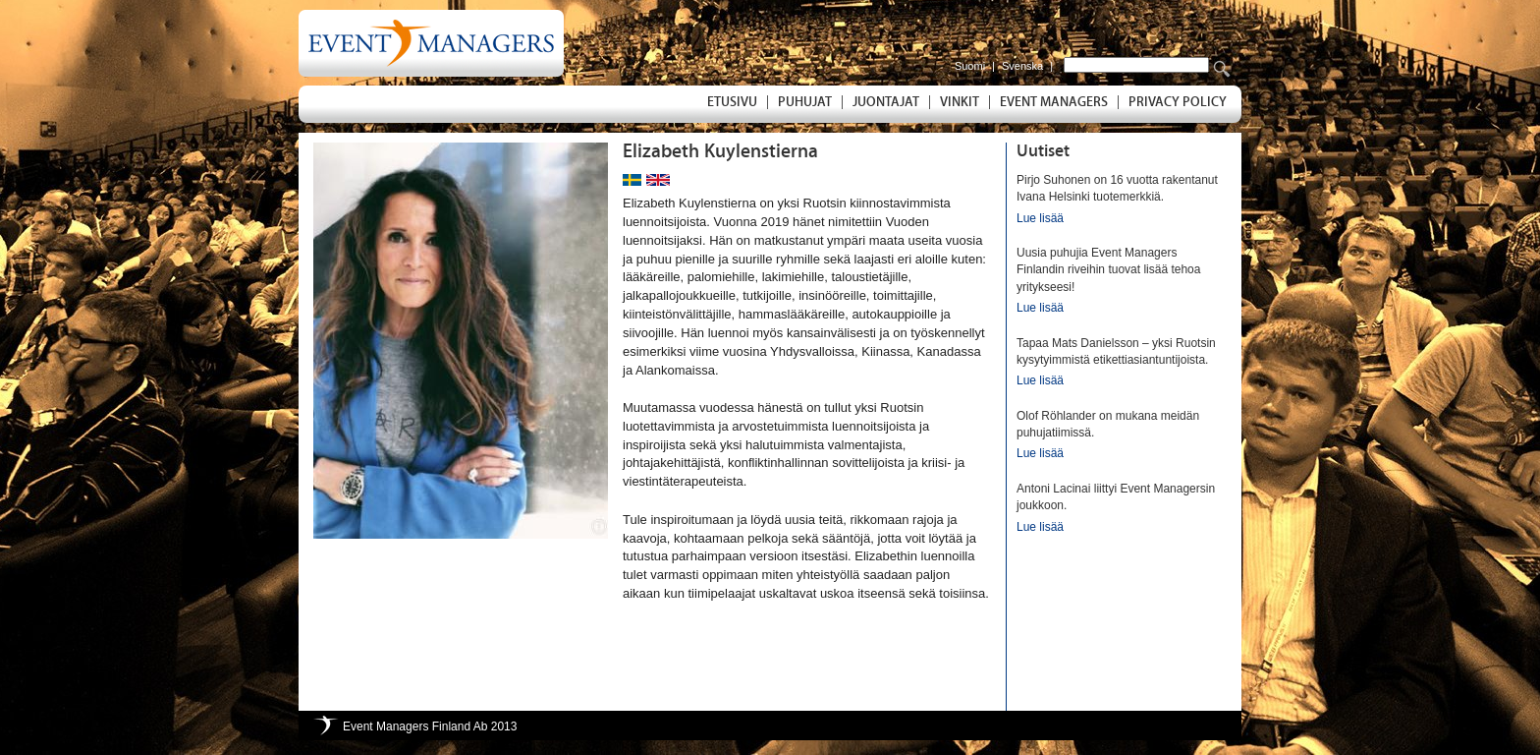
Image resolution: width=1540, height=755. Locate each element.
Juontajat (885, 102)
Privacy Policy (1177, 102)
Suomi (970, 66)
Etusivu (732, 102)
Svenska (1022, 66)
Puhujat (805, 102)
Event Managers (1054, 102)
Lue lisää (1040, 218)
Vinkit (959, 102)
